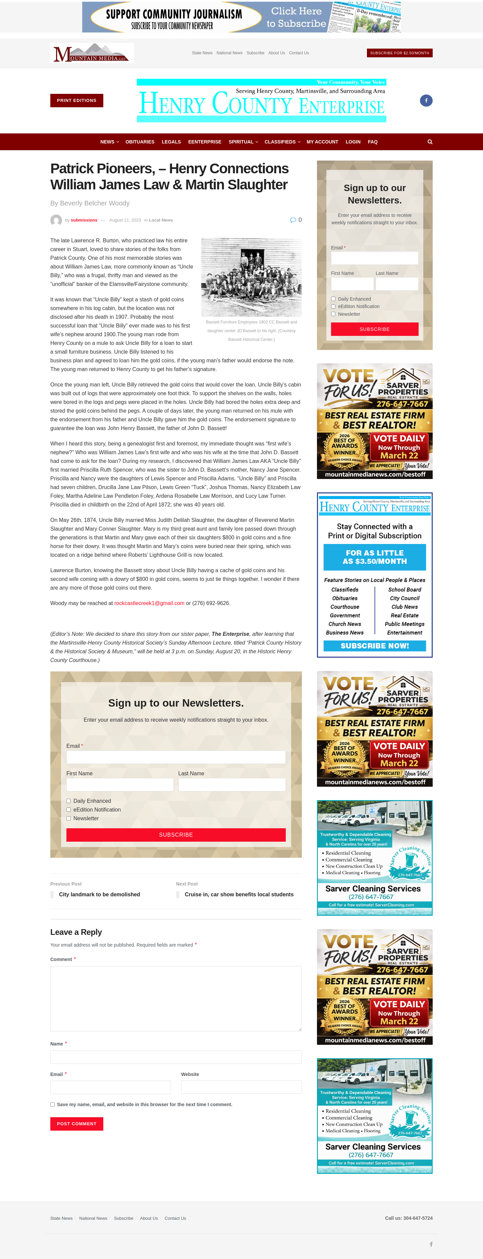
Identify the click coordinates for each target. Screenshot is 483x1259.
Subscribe (255, 53)
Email (73, 746)
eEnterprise (204, 141)
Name (59, 1043)
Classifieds (280, 141)
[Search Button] (430, 141)
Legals (171, 141)
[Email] (176, 757)
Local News (161, 220)
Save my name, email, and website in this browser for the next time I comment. (144, 1104)
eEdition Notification (97, 810)
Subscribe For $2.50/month (399, 53)
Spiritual (241, 141)
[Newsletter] (68, 818)
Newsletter (86, 818)
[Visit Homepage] (261, 100)
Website (190, 1074)
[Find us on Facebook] (426, 101)
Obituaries (139, 141)
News (107, 141)
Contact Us (299, 53)
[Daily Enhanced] (68, 801)
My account (322, 141)
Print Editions (77, 100)
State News (202, 53)
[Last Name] (232, 784)
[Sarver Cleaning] (375, 857)
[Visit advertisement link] (92, 53)
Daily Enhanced (92, 801)
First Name (79, 773)
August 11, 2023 (125, 220)
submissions (84, 220)
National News (230, 53)
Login (353, 141)
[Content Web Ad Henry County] (375, 574)
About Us (277, 53)
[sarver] (375, 420)
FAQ (373, 141)
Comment (63, 959)
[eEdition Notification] (68, 809)
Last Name (191, 773)
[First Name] (120, 784)
